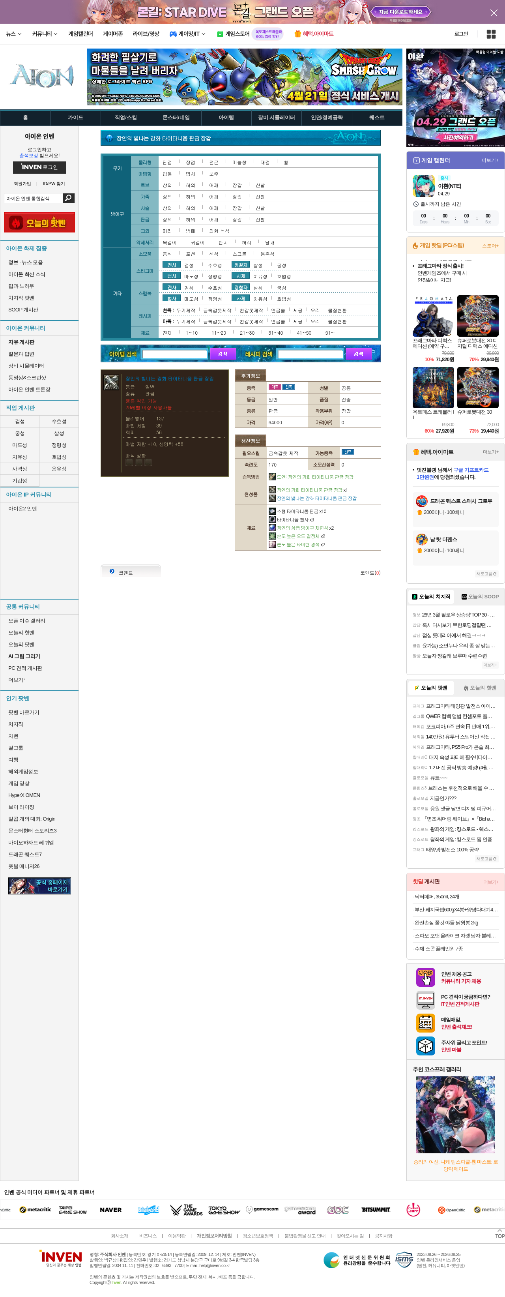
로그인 (461, 34)
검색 (69, 198)
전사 (171, 264)
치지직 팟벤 (21, 297)
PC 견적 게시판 (25, 668)
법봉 (167, 173)
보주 (214, 173)
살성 (59, 433)
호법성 (59, 457)
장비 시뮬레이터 (26, 365)
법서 (190, 173)
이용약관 (176, 1236)
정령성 (59, 445)
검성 (20, 421)
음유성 (59, 469)
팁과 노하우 (21, 286)
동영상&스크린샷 (27, 377)
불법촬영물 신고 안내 (304, 1236)
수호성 (59, 421)
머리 (167, 230)
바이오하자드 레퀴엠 (31, 842)
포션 (190, 253)
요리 (315, 310)
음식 (167, 253)
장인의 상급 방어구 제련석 (301, 527)
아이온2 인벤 (22, 508)
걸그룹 (15, 747)
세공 (298, 310)
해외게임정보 (23, 771)
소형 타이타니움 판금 (297, 511)
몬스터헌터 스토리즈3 (32, 830)
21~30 (247, 332)
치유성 (19, 457)
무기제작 (185, 310)
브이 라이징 (21, 807)
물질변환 (337, 310)
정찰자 (240, 264)
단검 (167, 162)
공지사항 (383, 1236)
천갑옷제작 (251, 310)
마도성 (19, 445)
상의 (167, 185)
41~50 (304, 332)
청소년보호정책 (258, 1236)
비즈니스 (148, 1236)
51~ (330, 332)
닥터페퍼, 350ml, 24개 (437, 897)
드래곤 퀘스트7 (25, 854)
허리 (246, 242)
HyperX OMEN (24, 795)
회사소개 (119, 1236)
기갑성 (19, 481)
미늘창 (239, 162)
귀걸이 (198, 242)
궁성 (20, 433)
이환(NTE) (449, 186)
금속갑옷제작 (217, 310)
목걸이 (170, 242)
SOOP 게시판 (23, 309)
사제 (240, 275)
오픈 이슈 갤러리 (26, 620)
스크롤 (239, 253)
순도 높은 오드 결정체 (297, 535)
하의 (190, 185)
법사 (171, 275)
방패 (190, 230)
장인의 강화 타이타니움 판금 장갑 (308, 489)
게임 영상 (18, 783)
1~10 (192, 332)
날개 (270, 242)
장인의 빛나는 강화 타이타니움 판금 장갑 (313, 498)
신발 (260, 185)
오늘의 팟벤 (21, 644)
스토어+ (490, 246)
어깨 (214, 185)
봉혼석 (267, 253)
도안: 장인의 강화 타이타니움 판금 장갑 (311, 476)
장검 (190, 162)
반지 (223, 242)
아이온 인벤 (39, 136)
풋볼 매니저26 (23, 866)
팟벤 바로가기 (23, 712)
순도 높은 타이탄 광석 (297, 544)
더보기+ (490, 160)
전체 (167, 332)
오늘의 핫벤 (21, 632)
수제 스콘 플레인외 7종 (439, 949)
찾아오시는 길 (350, 1236)
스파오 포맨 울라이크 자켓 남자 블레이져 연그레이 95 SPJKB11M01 (457, 936)
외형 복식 (219, 230)
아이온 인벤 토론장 (29, 389)
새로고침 (484, 574)
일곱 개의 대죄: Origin (31, 818)
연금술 (278, 310)
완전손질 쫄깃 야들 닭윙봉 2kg (446, 923)
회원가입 (22, 184)
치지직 (15, 724)
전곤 (214, 162)
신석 (214, 253)
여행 (13, 759)
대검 (265, 162)
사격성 (19, 469)
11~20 (218, 332)
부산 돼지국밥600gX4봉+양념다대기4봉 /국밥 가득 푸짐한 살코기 (457, 910)
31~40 (275, 332)
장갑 (237, 185)
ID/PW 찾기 (54, 184)
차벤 (13, 735)
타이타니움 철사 (291, 519)
